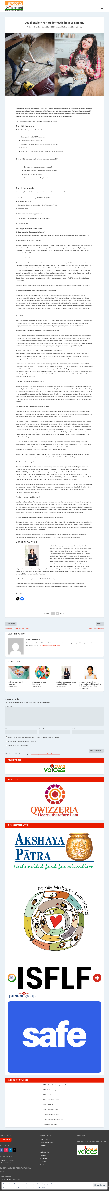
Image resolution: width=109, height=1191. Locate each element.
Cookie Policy (41, 1188)
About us (43, 1161)
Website (74, 729)
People (42, 1149)
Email (41, 729)
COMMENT (9, 706)
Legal (69, 27)
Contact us (6, 1140)
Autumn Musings (61, 27)
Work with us (44, 1165)
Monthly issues (45, 1139)
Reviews (43, 1155)
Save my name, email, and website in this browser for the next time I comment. (33, 737)
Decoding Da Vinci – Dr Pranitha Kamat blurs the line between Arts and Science (90, 684)
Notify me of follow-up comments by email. (22, 741)
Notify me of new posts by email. (18, 746)
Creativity (43, 1158)
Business (43, 1145)
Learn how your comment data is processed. (45, 754)
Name (7, 729)
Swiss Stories (44, 1152)
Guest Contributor (40, 27)
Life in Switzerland (46, 1142)
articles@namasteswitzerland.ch (51, 645)
